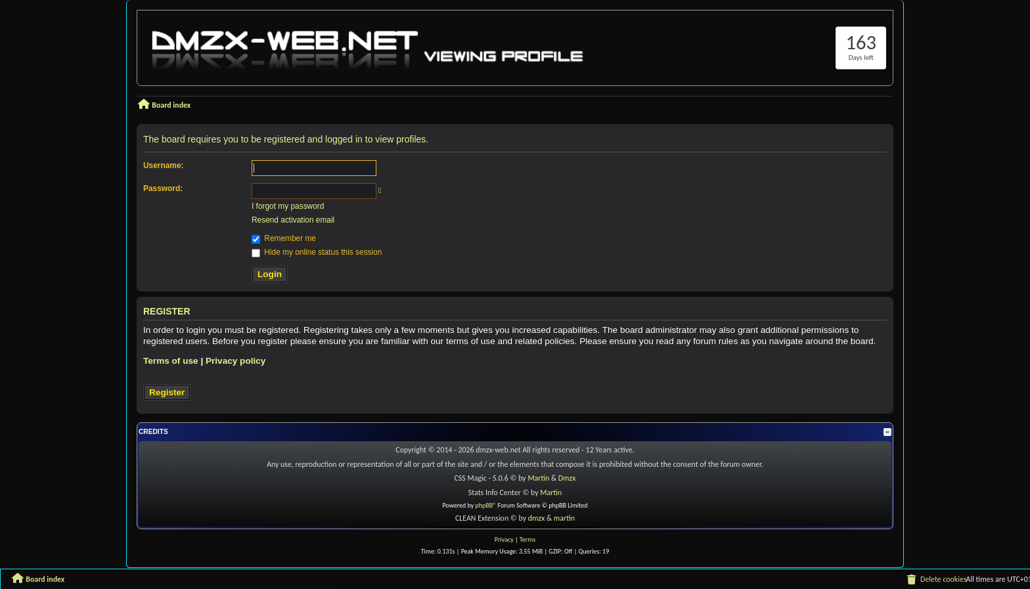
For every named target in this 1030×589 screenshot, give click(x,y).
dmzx (536, 518)
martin (564, 518)
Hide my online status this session (317, 252)
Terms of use (170, 361)
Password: (163, 188)
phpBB (484, 505)
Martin (538, 478)
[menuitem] (936, 579)
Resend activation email (293, 220)
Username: (163, 165)
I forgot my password (288, 206)
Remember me (284, 238)
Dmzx (567, 478)
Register (167, 392)
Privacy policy (235, 361)
